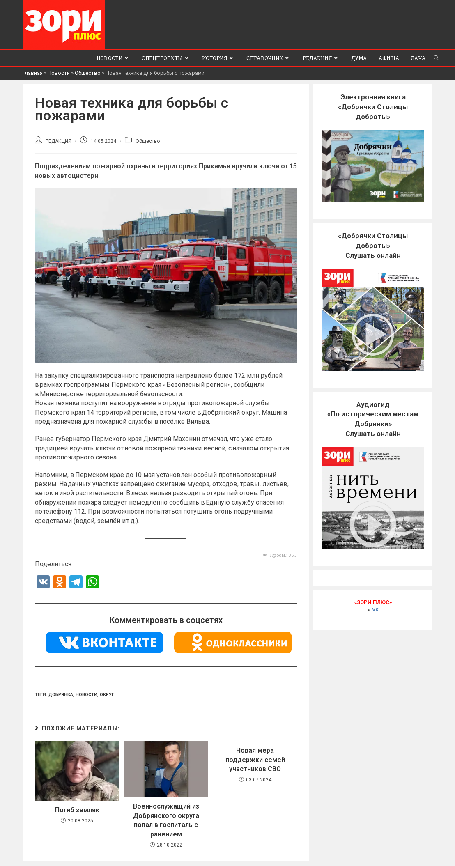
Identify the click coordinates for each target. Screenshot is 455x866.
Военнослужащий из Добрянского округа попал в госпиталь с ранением (166, 820)
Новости (59, 73)
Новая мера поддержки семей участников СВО (255, 760)
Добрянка (60, 694)
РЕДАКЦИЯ (58, 141)
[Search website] (436, 58)
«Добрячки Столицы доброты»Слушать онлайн (373, 246)
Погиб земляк (77, 810)
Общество (88, 73)
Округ (107, 694)
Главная (33, 73)
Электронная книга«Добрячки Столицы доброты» (373, 107)
